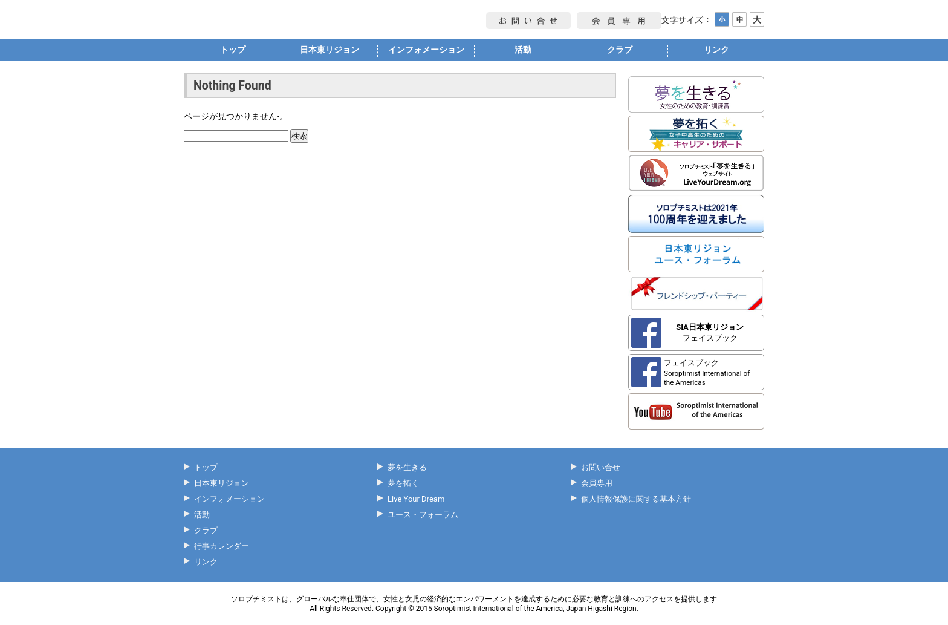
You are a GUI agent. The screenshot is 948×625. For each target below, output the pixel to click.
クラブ (619, 49)
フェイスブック (710, 332)
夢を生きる (407, 467)
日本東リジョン (329, 49)
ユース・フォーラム (423, 514)
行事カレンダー (221, 546)
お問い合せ (600, 467)
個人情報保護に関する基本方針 (636, 498)
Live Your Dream (416, 498)
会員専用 (596, 483)
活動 (523, 49)
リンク (716, 49)
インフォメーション (426, 49)
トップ (232, 49)
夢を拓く (403, 483)
